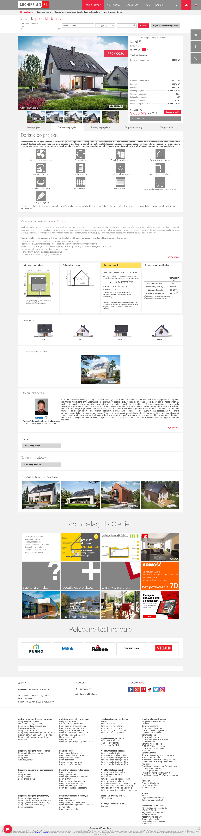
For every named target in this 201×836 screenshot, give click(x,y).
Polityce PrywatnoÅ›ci (42, 832)
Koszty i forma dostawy (152, 817)
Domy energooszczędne (28, 721)
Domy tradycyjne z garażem (112, 733)
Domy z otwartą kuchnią (69, 757)
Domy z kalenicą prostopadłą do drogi (116, 785)
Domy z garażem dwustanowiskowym (34, 802)
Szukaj (143, 26)
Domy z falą (105, 777)
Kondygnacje (102, 25)
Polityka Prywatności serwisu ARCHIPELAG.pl (154, 809)
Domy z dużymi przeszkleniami (72, 726)
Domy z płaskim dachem (111, 774)
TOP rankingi (106, 798)
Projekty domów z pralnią (70, 764)
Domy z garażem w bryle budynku (32, 805)
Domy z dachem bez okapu (112, 781)
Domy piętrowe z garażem (70, 785)
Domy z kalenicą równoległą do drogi (116, 788)
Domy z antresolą (66, 760)
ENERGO (134, 45)
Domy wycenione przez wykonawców (158, 755)
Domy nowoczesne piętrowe (71, 730)
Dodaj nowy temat (32, 446)
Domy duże (23, 757)
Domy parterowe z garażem (71, 783)
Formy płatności (149, 815)
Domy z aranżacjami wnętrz (154, 748)
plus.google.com (137, 689)
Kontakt (159, 4)
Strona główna (26, 12)
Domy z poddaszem (67, 774)
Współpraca (132, 4)
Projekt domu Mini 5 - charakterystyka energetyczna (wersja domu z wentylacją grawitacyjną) (117, 295)
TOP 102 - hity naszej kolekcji (154, 730)
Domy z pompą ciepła (27, 730)
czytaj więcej (174, 257)
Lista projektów (44, 12)
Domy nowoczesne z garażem (72, 735)
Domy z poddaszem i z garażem (73, 788)
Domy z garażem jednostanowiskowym (35, 800)
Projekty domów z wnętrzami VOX (156, 773)
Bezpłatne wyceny (133, 127)
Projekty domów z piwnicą (70, 762)
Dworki (103, 721)
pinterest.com (143, 689)
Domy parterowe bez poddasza (72, 781)
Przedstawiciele (148, 787)
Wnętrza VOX (166, 127)
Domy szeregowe (25, 777)
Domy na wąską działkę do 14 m (114, 757)
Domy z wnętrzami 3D (151, 768)
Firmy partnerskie (149, 785)
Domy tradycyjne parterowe (112, 726)
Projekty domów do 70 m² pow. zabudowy (160, 775)
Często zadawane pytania (153, 798)
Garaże (21, 772)
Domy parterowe (66, 772)
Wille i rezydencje (25, 760)
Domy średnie (24, 755)
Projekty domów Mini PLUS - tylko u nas (35, 735)
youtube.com (149, 689)
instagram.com (162, 689)
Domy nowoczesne (67, 721)
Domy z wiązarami (67, 800)
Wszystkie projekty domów (153, 721)
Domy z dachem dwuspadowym (114, 772)
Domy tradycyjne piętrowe (111, 728)
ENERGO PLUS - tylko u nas (30, 724)
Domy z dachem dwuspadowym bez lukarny (119, 790)
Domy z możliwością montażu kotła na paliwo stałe (77, 12)
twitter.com (156, 689)
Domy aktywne (65, 739)
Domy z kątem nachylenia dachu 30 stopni (118, 783)
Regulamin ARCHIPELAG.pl (153, 812)
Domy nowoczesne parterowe (72, 728)
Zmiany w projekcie (100, 127)
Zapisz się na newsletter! (152, 800)
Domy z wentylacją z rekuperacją (32, 726)
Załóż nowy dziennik (32, 465)
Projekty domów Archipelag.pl (33, 4)
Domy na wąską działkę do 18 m (114, 762)
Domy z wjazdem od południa (113, 755)
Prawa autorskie (149, 823)
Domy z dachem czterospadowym (115, 779)
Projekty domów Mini (109, 745)
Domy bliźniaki (24, 774)
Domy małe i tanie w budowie (30, 753)
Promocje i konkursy (150, 783)
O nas (147, 4)
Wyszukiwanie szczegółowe (165, 26)
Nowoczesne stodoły (27, 728)
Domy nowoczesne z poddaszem (73, 733)
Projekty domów (92, 4)
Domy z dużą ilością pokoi (70, 753)
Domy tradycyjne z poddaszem (113, 730)
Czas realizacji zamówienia (153, 821)
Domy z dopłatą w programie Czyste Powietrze (33, 738)
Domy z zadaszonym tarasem (72, 755)
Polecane (146, 750)
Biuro (144, 795)
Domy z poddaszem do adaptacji (73, 777)
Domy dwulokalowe (26, 779)
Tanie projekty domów (109, 743)
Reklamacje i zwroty (150, 819)
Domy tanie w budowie (110, 741)
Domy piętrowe (65, 779)
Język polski (196, 5)
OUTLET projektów (150, 771)
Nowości (104, 806)
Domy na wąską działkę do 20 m (114, 764)
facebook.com (131, 689)
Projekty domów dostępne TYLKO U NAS (159, 766)
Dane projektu (34, 127)
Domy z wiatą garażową (28, 798)
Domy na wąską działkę (110, 753)
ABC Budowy (113, 4)
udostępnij (145, 38)
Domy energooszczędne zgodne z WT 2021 (36, 733)
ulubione (163, 38)
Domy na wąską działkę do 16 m (114, 760)
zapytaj (155, 38)
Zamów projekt (172, 112)
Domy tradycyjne (107, 724)
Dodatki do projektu (67, 127)
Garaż (120, 25)
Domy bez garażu (25, 807)
